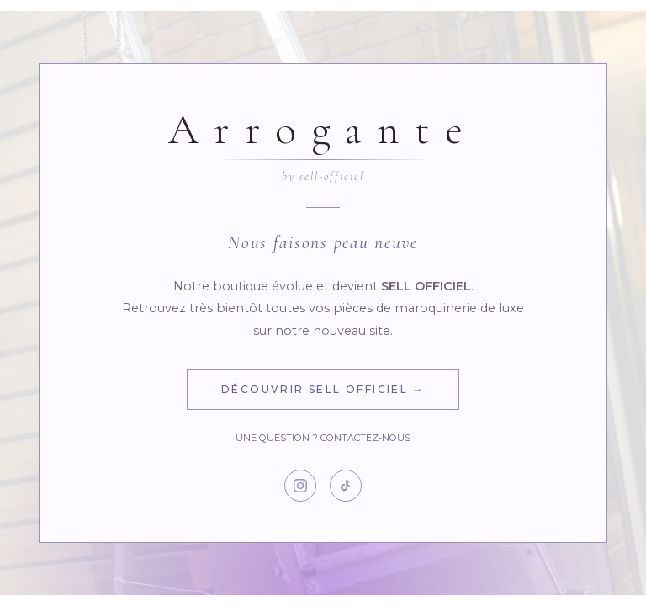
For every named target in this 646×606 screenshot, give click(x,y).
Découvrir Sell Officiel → (323, 389)
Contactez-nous (365, 438)
